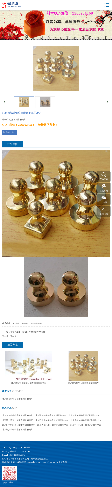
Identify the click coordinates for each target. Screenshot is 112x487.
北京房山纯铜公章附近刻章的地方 (52, 425)
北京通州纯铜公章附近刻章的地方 (85, 425)
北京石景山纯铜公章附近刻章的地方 (51, 420)
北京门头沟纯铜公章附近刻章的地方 (18, 425)
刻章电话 (25, 323)
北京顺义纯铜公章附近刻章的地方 (17, 429)
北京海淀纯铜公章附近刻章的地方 (85, 420)
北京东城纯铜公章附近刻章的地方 (17, 415)
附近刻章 (16, 323)
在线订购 (10, 132)
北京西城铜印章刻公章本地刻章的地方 (27, 332)
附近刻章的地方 (36, 323)
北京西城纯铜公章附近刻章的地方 (17, 398)
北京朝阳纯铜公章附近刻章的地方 (83, 415)
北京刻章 (63, 462)
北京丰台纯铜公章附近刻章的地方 (17, 420)
